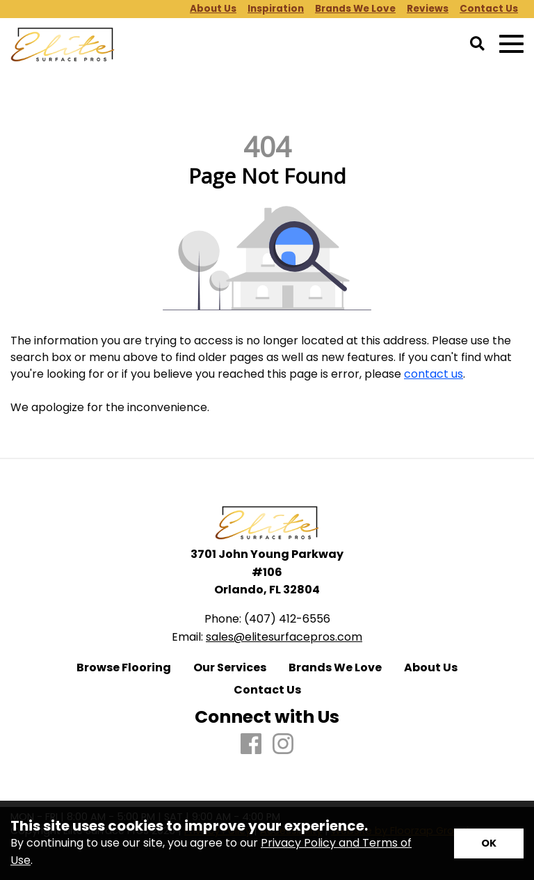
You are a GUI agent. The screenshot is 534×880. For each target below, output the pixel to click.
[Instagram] (283, 744)
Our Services (229, 667)
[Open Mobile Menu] (511, 44)
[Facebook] (251, 744)
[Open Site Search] (477, 44)
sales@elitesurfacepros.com (284, 637)
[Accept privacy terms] (489, 843)
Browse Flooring (123, 667)
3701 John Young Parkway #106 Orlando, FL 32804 (267, 572)
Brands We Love (335, 667)
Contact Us (267, 690)
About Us (431, 667)
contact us (433, 374)
